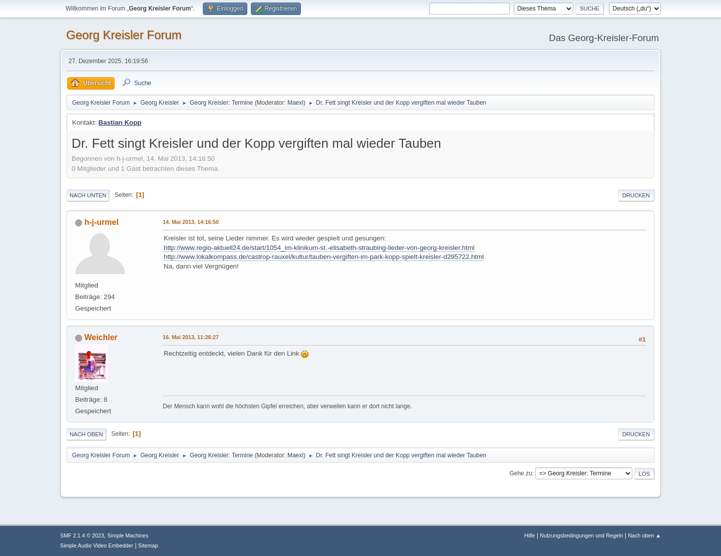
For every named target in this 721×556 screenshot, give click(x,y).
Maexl (295, 102)
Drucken (636, 195)
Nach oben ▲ (644, 535)
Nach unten (88, 195)
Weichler (100, 337)
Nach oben (86, 434)
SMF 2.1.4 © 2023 (82, 535)
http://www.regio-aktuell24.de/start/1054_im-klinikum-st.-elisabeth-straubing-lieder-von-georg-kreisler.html (319, 247)
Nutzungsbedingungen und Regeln (581, 535)
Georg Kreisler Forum (124, 35)
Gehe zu (520, 473)
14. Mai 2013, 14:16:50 (191, 222)
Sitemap (148, 545)
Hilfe (529, 535)
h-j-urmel (101, 222)
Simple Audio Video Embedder (96, 545)
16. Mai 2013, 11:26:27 (191, 337)
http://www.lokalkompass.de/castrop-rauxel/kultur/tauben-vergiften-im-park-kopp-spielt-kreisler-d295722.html (324, 256)
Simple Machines (127, 535)
